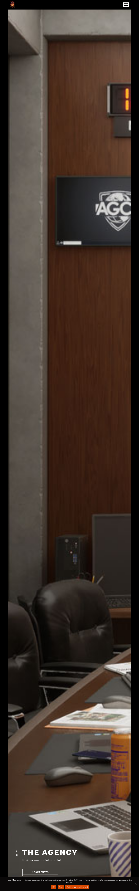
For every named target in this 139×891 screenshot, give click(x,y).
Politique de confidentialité (77, 887)
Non (60, 887)
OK (53, 887)
